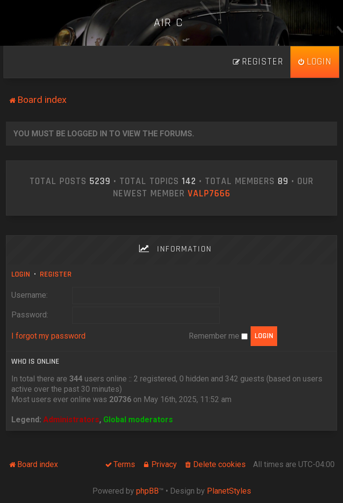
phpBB (147, 491)
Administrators (71, 419)
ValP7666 (209, 194)
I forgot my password (48, 336)
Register (56, 274)
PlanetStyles (229, 491)
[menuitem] (314, 62)
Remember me (218, 336)
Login (20, 274)
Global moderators (138, 419)
